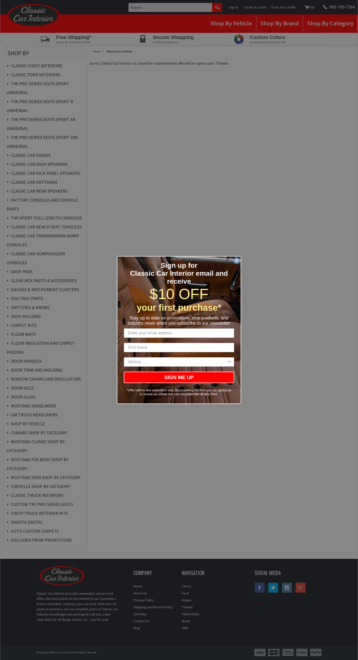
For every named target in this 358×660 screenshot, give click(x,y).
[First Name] (179, 347)
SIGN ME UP (179, 377)
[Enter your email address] (179, 333)
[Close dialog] (236, 260)
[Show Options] (229, 361)
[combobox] (177, 361)
